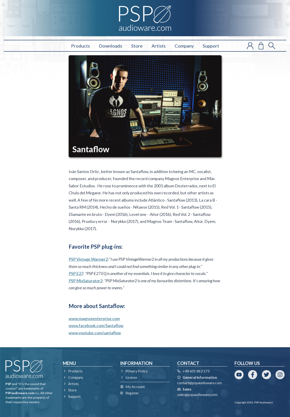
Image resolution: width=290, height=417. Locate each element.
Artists (159, 45)
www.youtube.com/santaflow (95, 332)
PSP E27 (76, 273)
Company (184, 45)
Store (137, 45)
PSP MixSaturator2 (85, 280)
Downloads (110, 45)
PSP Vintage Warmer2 (88, 259)
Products (80, 45)
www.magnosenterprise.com (94, 318)
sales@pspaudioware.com (197, 394)
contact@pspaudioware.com (199, 383)
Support (211, 45)
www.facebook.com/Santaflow (96, 325)
